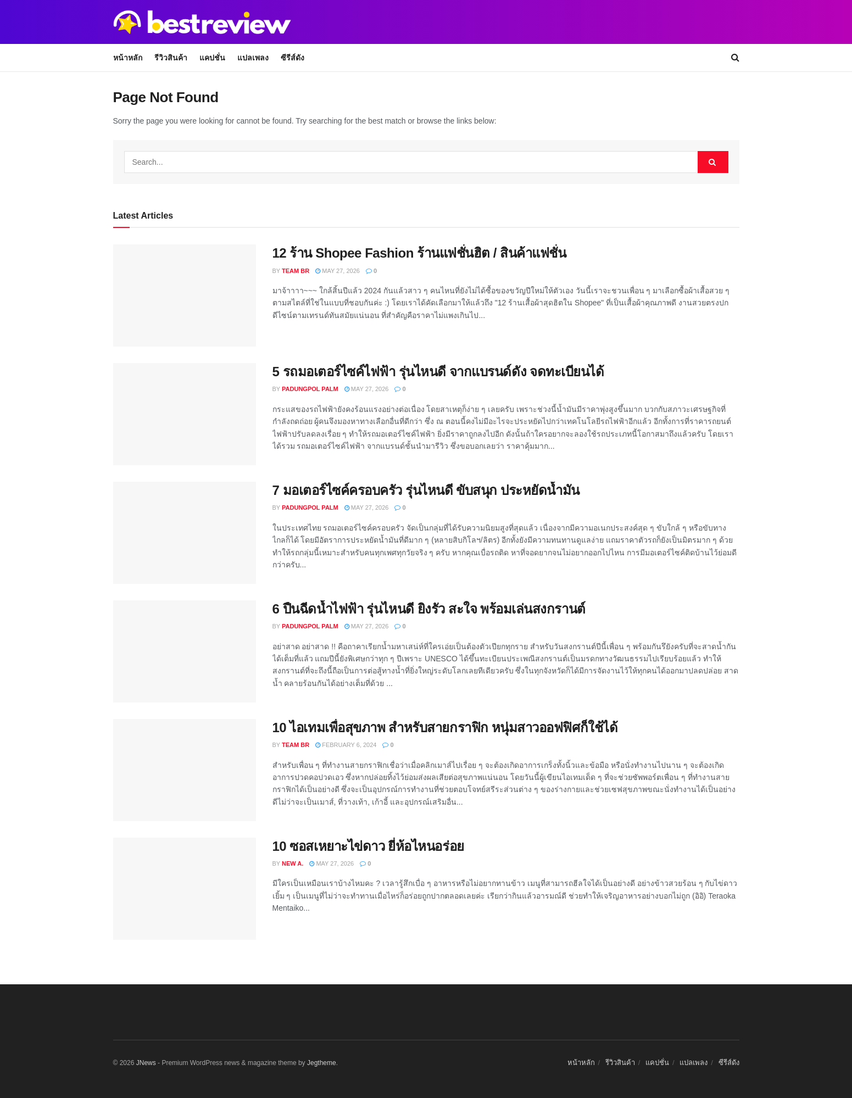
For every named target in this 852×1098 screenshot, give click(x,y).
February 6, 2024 (345, 745)
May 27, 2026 (337, 270)
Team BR (295, 270)
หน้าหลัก (127, 57)
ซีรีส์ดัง (292, 57)
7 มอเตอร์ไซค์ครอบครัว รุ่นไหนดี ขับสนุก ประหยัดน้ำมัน (426, 490)
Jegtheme (321, 1063)
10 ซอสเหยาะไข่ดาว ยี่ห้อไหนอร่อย (368, 846)
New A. (292, 863)
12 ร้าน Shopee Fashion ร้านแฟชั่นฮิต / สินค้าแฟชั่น (419, 253)
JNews (146, 1063)
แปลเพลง (253, 57)
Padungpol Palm (310, 389)
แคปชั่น (212, 57)
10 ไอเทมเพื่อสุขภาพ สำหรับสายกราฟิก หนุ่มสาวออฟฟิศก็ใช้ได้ (445, 727)
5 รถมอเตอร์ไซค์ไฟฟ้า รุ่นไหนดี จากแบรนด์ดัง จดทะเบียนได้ (438, 371)
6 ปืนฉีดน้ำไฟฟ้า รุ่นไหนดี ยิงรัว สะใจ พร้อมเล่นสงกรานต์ (429, 608)
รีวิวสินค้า (170, 57)
